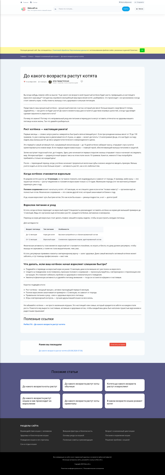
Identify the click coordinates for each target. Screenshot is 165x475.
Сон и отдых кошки (28, 444)
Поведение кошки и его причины (34, 440)
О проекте (139, 2)
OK (142, 50)
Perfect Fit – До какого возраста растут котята (44, 324)
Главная (24, 2)
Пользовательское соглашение (94, 468)
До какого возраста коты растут (40, 386)
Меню (139, 9)
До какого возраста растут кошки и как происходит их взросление (37, 401)
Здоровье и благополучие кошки (34, 435)
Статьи (33, 2)
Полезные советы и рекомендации (78, 440)
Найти (126, 9)
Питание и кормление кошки (117, 435)
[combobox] (91, 8)
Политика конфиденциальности (71, 468)
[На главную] (23, 9)
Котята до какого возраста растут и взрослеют (121, 385)
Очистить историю (118, 344)
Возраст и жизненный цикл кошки (119, 431)
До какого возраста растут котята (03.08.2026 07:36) (61, 350)
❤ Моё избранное (125, 2)
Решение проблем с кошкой (117, 440)
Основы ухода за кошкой (73, 435)
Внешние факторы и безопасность (77, 431)
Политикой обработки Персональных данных (70, 50)
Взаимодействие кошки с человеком (36, 431)
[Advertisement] (82, 30)
